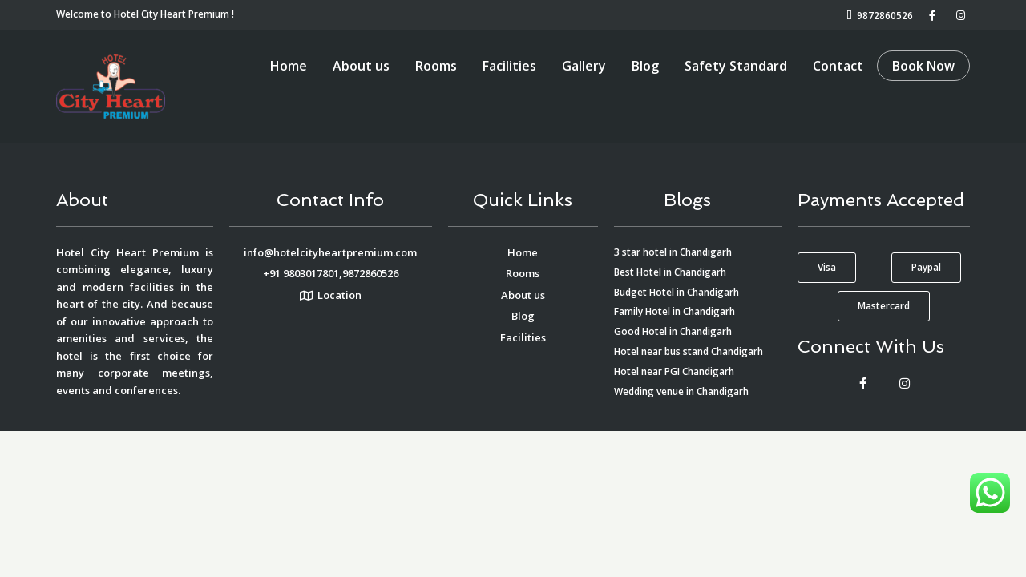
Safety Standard (736, 66)
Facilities (509, 66)
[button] (827, 267)
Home (288, 66)
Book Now (923, 66)
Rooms (436, 66)
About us (361, 66)
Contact (838, 66)
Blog (645, 66)
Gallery (584, 66)
